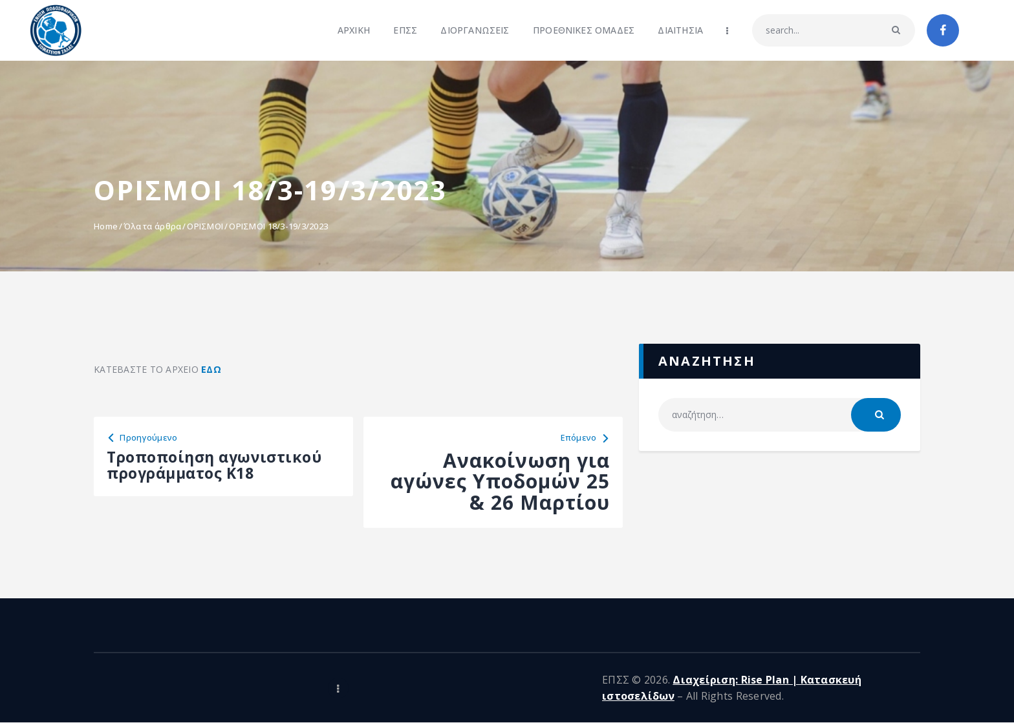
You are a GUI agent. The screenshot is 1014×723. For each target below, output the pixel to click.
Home (106, 226)
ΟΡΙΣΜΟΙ (205, 226)
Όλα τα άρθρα (152, 226)
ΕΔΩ (211, 369)
